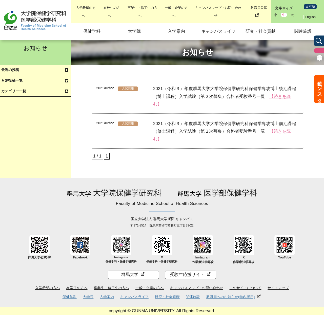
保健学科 (91, 31)
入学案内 (176, 31)
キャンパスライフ (218, 31)
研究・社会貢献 (261, 31)
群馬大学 (129, 274)
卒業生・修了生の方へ (111, 288)
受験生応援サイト (187, 274)
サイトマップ (278, 288)
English (310, 17)
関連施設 (303, 31)
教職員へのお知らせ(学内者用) (230, 297)
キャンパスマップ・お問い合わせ (196, 288)
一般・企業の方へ (149, 288)
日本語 (310, 6)
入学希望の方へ (47, 288)
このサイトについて (245, 288)
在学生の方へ (77, 288)
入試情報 (128, 88)
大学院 (134, 31)
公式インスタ (319, 89)
